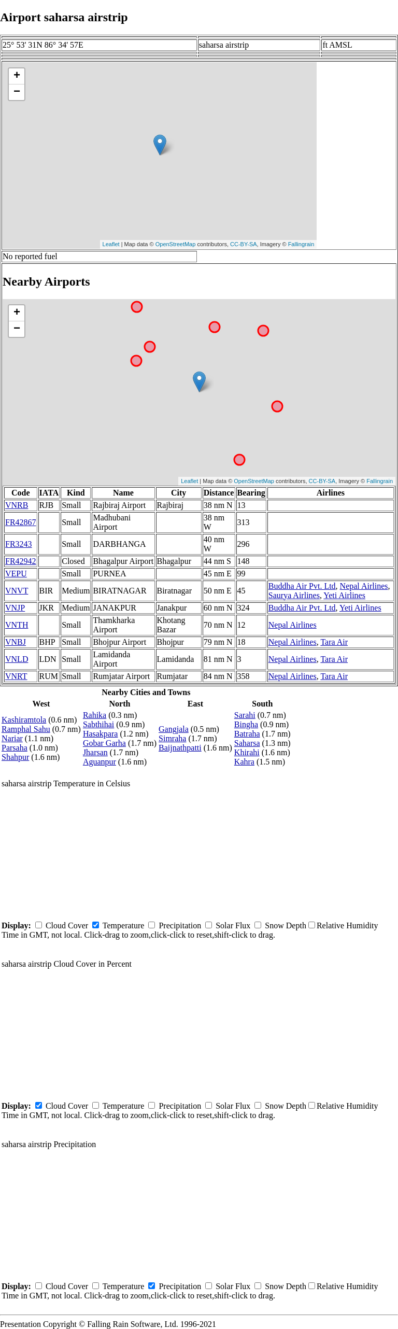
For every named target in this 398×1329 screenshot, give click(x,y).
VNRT (16, 676)
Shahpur (15, 757)
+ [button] (16, 76)
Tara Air (334, 642)
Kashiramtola (24, 719)
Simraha (172, 738)
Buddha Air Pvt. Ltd (302, 586)
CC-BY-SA (243, 244)
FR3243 (18, 544)
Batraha (247, 733)
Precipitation (180, 925)
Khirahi (247, 752)
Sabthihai (98, 724)
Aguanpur (99, 761)
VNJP (15, 607)
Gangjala (174, 729)
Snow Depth (285, 925)
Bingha (246, 724)
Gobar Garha (104, 743)
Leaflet (111, 244)
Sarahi (244, 715)
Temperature (124, 925)
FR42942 (20, 561)
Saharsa (247, 743)
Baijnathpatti (180, 747)
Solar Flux (233, 925)
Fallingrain (301, 244)
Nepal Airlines (364, 586)
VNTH (16, 624)
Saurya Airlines (294, 595)
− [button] (16, 92)
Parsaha (14, 747)
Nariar (12, 738)
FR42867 (20, 522)
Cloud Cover (67, 925)
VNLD (16, 659)
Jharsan (95, 752)
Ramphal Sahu (26, 729)
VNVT (16, 590)
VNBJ (15, 642)
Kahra (244, 761)
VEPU (16, 573)
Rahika (94, 715)
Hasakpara (100, 733)
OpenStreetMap (175, 244)
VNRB (16, 505)
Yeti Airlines (344, 595)
